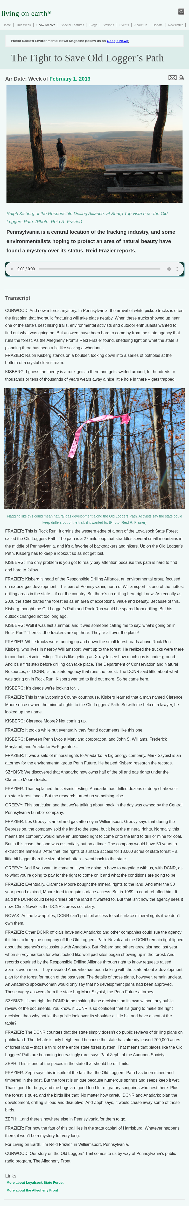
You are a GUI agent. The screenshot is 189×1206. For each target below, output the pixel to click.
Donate (158, 25)
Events (124, 25)
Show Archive (45, 25)
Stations (108, 25)
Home (7, 25)
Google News (117, 41)
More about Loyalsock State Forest (35, 1182)
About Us (140, 25)
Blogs (93, 25)
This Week (23, 25)
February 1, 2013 (70, 79)
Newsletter (175, 25)
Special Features (72, 25)
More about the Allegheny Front (32, 1190)
